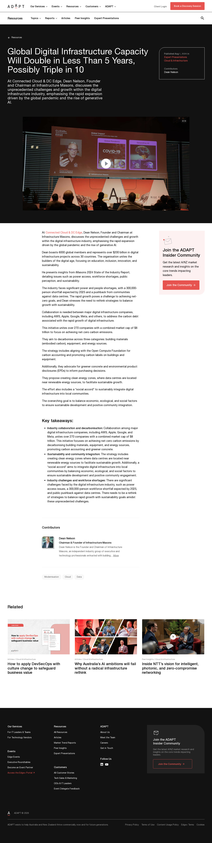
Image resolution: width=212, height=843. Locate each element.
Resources (72, 6)
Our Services (37, 6)
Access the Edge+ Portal (20, 773)
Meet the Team (107, 737)
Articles (65, 18)
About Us (105, 732)
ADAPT (109, 6)
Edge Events (14, 757)
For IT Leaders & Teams (19, 732)
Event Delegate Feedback (67, 789)
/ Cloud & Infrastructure (25, 659)
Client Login (160, 6)
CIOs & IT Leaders (63, 783)
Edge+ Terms (187, 824)
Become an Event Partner (20, 767)
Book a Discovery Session (187, 6)
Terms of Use (147, 824)
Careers (104, 743)
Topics (34, 18)
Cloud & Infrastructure (176, 60)
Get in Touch (106, 748)
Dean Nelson (171, 72)
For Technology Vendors (20, 737)
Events (56, 6)
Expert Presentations (106, 18)
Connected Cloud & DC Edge (64, 233)
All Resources (60, 732)
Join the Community (179, 285)
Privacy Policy (132, 824)
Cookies (201, 824)
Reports (50, 18)
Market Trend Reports (65, 743)
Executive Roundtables (19, 762)
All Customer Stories (64, 773)
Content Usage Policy (168, 824)
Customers (91, 6)
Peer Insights (82, 18)
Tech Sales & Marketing (65, 778)
